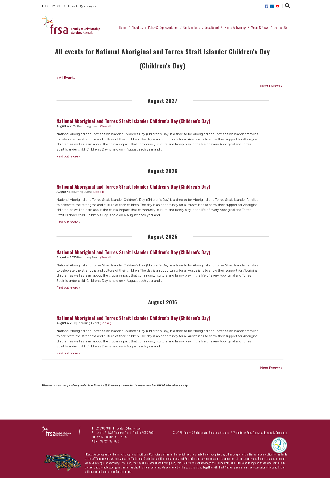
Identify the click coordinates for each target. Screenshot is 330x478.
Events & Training (235, 27)
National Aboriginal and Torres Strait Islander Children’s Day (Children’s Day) (133, 120)
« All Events (66, 78)
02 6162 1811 (52, 6)
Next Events (271, 86)
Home (122, 27)
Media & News (260, 27)
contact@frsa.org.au (84, 6)
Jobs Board (212, 27)
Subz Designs (254, 432)
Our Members (191, 27)
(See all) (106, 126)
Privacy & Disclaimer (276, 432)
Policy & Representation (163, 27)
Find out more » (69, 156)
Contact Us (281, 27)
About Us (137, 27)
